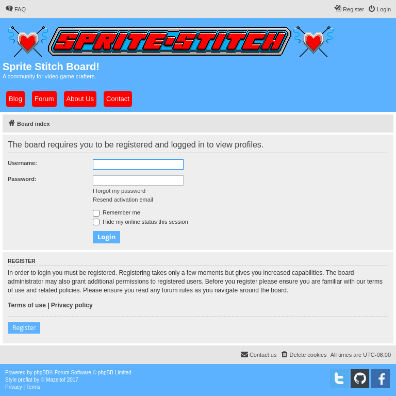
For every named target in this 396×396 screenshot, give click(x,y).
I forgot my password (119, 191)
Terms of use (27, 305)
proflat (25, 380)
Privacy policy (72, 305)
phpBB (42, 372)
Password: (22, 179)
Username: (22, 163)
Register (24, 327)
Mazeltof (55, 380)
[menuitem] (15, 9)
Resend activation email (123, 199)
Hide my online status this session (140, 222)
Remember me (116, 212)
